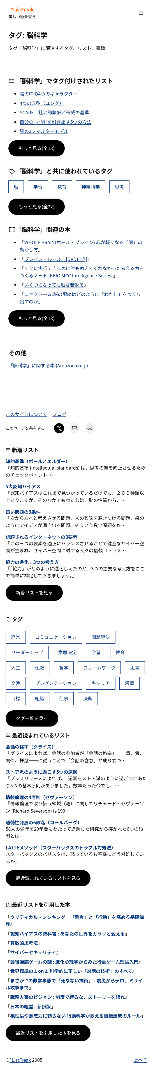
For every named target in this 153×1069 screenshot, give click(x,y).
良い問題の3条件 (23, 512)
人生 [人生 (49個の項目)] (15, 667)
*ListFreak (22, 9)
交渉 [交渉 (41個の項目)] (15, 683)
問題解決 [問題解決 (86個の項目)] (100, 637)
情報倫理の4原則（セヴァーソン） (41, 797)
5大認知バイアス (23, 486)
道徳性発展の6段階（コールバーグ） (44, 822)
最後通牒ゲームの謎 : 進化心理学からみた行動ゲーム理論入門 (74, 961)
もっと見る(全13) (36, 148)
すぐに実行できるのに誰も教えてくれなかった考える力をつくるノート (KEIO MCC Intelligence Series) (82, 272)
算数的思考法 (24, 942)
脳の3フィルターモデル (44, 131)
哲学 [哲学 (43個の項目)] (63, 667)
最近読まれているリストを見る (48, 878)
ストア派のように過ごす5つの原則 (41, 772)
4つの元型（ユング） (42, 103)
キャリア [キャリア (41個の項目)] (100, 683)
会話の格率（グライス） (31, 747)
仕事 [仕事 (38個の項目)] (63, 698)
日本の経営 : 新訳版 (30, 1006)
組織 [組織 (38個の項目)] (39, 698)
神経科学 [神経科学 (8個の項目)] (90, 186)
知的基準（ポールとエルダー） (38, 461)
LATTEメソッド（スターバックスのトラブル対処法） (61, 848)
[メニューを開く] (141, 12)
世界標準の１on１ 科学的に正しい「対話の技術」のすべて (71, 971)
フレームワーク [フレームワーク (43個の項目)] (99, 667)
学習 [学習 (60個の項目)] (38, 186)
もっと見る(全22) (36, 206)
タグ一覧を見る (32, 718)
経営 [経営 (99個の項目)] (15, 637)
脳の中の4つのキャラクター (49, 93)
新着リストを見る (34, 592)
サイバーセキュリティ (33, 952)
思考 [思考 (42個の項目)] (119, 186)
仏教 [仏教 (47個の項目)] (39, 667)
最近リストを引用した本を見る (48, 1032)
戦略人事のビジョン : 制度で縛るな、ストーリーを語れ (67, 997)
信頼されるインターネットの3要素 (41, 537)
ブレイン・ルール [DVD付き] (55, 259)
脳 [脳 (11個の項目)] (16, 186)
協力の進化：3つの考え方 (32, 562)
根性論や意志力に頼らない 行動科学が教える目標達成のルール (75, 1015)
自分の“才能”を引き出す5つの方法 (55, 121)
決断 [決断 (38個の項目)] (87, 698)
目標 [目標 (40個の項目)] (15, 698)
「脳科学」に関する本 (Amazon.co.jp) (48, 365)
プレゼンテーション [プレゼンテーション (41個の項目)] (55, 683)
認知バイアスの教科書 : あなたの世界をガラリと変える (67, 933)
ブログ (59, 414)
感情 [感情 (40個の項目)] (129, 683)
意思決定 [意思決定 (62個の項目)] (67, 652)
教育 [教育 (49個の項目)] (62, 186)
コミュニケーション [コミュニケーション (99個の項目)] (55, 637)
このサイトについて (26, 414)
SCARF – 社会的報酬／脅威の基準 (54, 112)
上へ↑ (140, 1059)
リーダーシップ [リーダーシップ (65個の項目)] (27, 652)
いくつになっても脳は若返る (54, 284)
